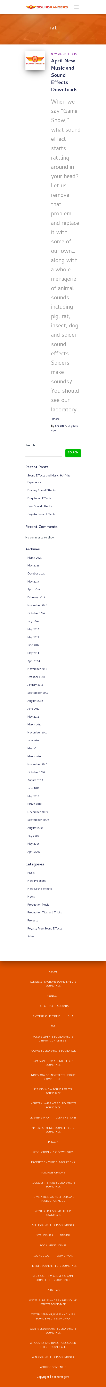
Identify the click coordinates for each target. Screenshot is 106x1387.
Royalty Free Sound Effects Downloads (53, 1214)
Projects (32, 921)
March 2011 (34, 756)
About (53, 972)
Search (30, 446)
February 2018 (36, 597)
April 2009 (33, 852)
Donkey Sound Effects (41, 490)
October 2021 (36, 574)
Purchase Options (53, 1173)
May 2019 (33, 582)
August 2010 (35, 780)
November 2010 (37, 764)
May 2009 (33, 844)
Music (31, 873)
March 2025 (34, 558)
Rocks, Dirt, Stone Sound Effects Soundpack (53, 1185)
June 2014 (33, 645)
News (31, 897)
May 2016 (33, 629)
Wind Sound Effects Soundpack (53, 1357)
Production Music (38, 905)
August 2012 (35, 701)
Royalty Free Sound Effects (44, 929)
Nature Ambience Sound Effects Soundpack (53, 1130)
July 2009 (33, 836)
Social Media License (53, 1246)
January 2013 (35, 685)
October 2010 (36, 772)
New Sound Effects (64, 55)
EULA (70, 1017)
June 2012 (33, 709)
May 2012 (33, 717)
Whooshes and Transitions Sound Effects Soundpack (53, 1345)
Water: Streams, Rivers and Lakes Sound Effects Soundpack (53, 1317)
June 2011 (33, 740)
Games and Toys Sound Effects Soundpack (53, 1063)
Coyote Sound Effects (41, 514)
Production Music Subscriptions (53, 1163)
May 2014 (33, 653)
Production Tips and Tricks (44, 913)
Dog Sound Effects (39, 498)
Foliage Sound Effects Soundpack (53, 1051)
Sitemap (65, 1236)
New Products (36, 881)
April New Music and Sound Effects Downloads (64, 76)
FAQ (53, 1027)
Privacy (53, 1142)
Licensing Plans (66, 1118)
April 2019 (33, 589)
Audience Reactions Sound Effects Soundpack (53, 984)
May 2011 (33, 748)
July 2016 (33, 621)
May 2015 (33, 637)
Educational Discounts (53, 1006)
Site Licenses (44, 1236)
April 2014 (33, 661)
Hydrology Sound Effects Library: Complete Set (53, 1078)
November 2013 (37, 669)
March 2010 (34, 804)
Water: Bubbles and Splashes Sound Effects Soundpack (53, 1303)
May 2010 (33, 796)
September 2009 (38, 820)
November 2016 (37, 605)
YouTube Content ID (53, 1368)
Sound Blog (41, 1256)
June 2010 (33, 788)
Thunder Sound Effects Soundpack (53, 1266)
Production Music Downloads (53, 1153)
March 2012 (34, 725)
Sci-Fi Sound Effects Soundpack (53, 1226)
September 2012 (37, 693)
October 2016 (36, 613)
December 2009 (37, 812)
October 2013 (36, 677)
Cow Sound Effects (39, 506)
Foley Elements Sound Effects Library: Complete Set (53, 1039)
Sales (30, 936)
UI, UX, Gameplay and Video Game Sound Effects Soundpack (53, 1278)
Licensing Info (39, 1118)
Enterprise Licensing (46, 1017)
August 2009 (35, 828)
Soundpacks (65, 1256)
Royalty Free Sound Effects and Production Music (53, 1199)
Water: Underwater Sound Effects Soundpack (53, 1331)
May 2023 (33, 566)
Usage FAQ (53, 1291)
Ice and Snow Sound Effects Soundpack (53, 1092)
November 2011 (37, 733)
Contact (53, 996)
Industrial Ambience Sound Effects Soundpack (53, 1106)
